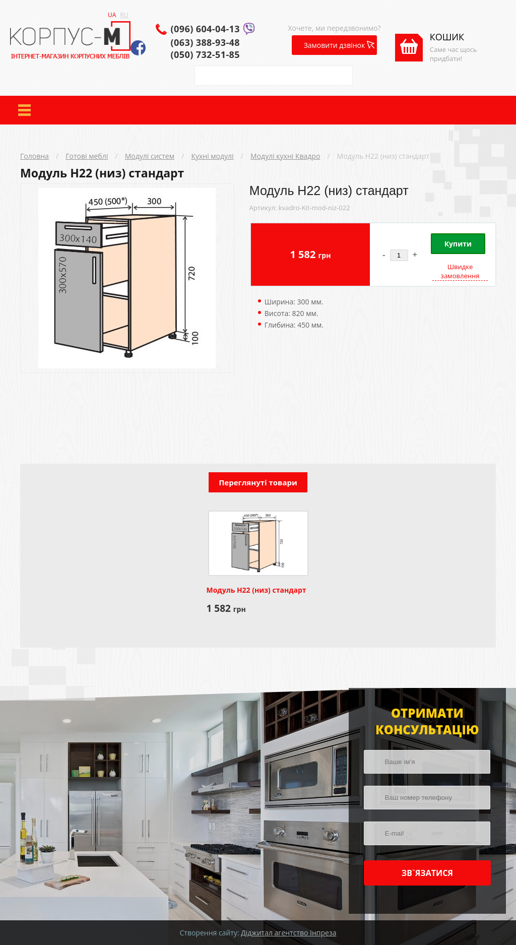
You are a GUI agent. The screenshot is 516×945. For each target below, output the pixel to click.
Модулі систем (149, 156)
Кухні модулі (212, 156)
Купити (458, 243)
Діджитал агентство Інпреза (288, 932)
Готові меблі (87, 156)
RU (124, 15)
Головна (34, 156)
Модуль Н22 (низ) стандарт (383, 156)
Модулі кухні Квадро (285, 156)
